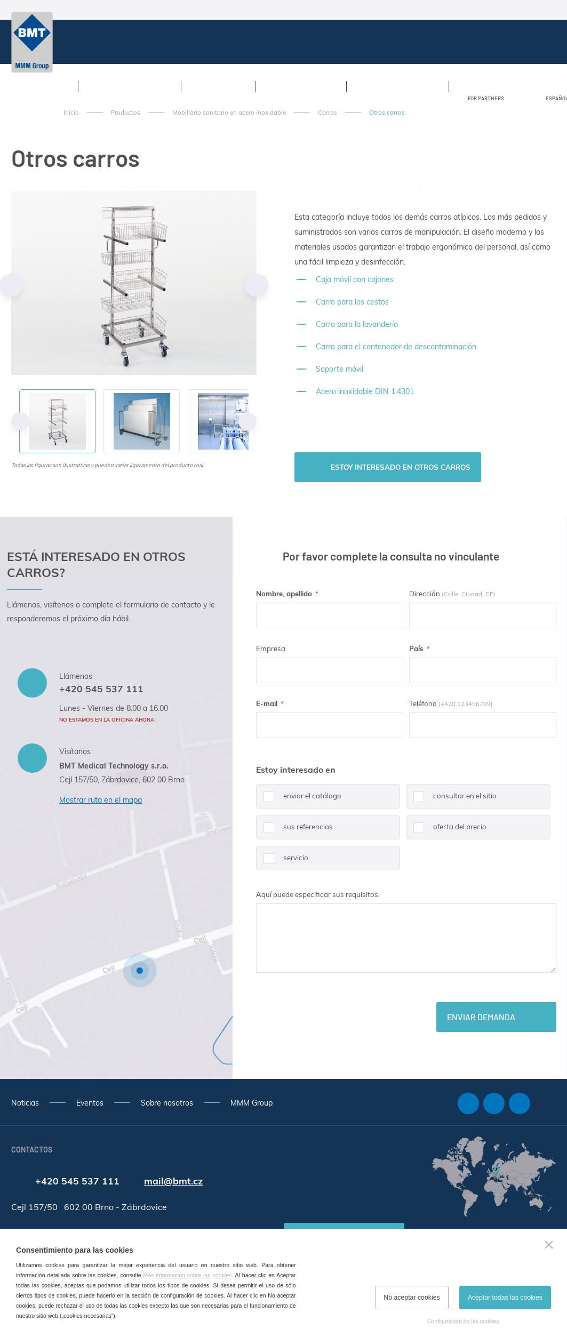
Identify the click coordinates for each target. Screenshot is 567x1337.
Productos (125, 112)
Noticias (25, 1103)
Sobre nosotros (167, 1103)
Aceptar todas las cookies (505, 1297)
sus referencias (294, 830)
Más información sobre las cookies (187, 1275)
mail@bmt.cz (173, 1181)
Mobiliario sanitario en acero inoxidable (229, 112)
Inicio (71, 112)
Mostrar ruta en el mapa (100, 800)
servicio (282, 861)
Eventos (89, 1103)
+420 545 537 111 (101, 688)
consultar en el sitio (451, 799)
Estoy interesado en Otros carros (400, 467)
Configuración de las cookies (463, 1321)
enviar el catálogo (298, 799)
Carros (327, 112)
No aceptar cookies (412, 1297)
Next (256, 285)
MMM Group (251, 1103)
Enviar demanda (481, 1017)
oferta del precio (446, 830)
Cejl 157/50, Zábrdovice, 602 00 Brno (122, 779)
